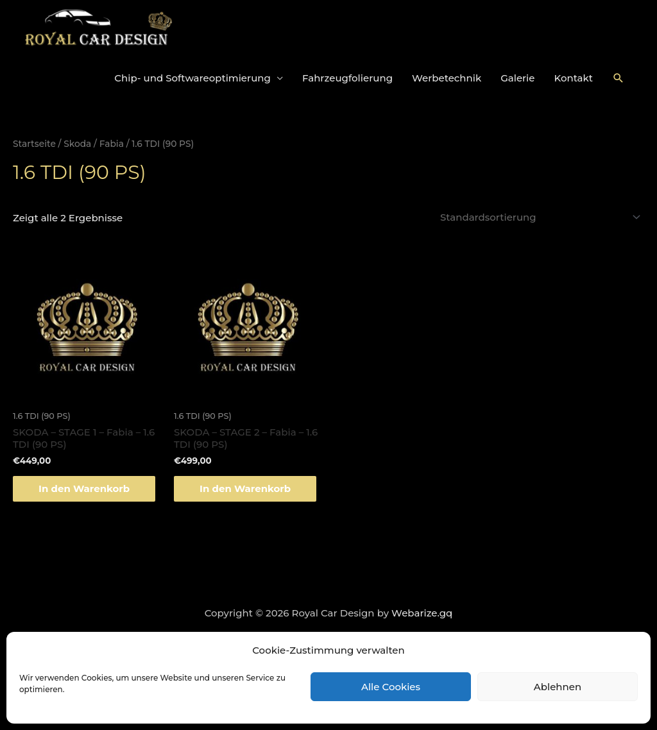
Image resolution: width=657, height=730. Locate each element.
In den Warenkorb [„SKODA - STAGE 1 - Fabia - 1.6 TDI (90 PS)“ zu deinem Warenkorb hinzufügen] (84, 488)
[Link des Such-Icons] (618, 78)
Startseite (34, 144)
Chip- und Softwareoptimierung (192, 78)
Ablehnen (557, 687)
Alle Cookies (390, 687)
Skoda (77, 144)
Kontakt (573, 78)
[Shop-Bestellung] (538, 217)
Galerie (517, 78)
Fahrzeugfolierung (347, 78)
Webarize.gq (421, 613)
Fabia (111, 144)
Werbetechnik (446, 78)
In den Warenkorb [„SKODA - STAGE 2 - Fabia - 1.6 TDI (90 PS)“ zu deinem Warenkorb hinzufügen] (245, 488)
